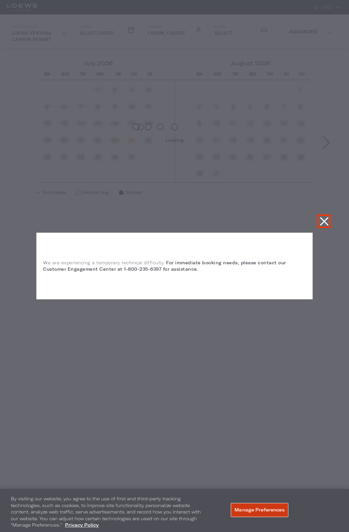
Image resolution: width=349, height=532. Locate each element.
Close (324, 221)
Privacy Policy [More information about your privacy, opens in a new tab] (82, 525)
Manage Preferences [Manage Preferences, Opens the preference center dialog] (259, 509)
